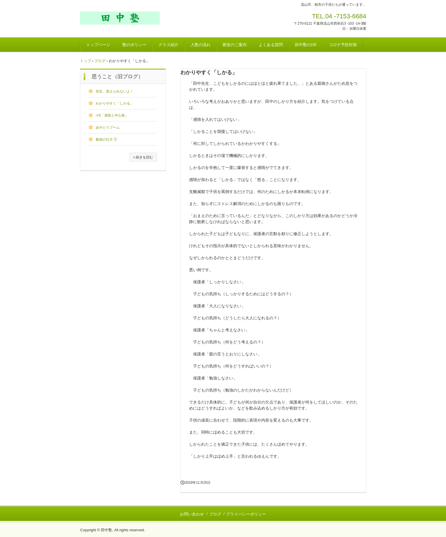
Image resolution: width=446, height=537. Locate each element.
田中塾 (120, 18)
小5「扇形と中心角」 (112, 115)
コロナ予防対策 (343, 44)
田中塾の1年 (306, 44)
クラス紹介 (168, 44)
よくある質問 (271, 44)
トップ (85, 61)
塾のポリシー (134, 44)
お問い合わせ (192, 514)
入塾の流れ (200, 44)
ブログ (99, 61)
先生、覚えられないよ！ (114, 91)
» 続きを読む (143, 157)
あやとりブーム (108, 127)
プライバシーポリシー (246, 514)
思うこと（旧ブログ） (117, 76)
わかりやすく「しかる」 (114, 103)
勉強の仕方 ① (106, 139)
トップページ (98, 44)
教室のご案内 (235, 44)
